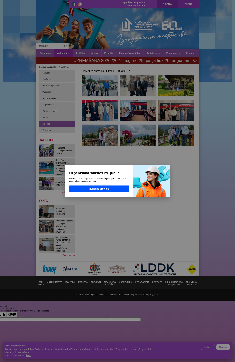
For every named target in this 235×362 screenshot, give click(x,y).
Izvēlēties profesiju (99, 188)
